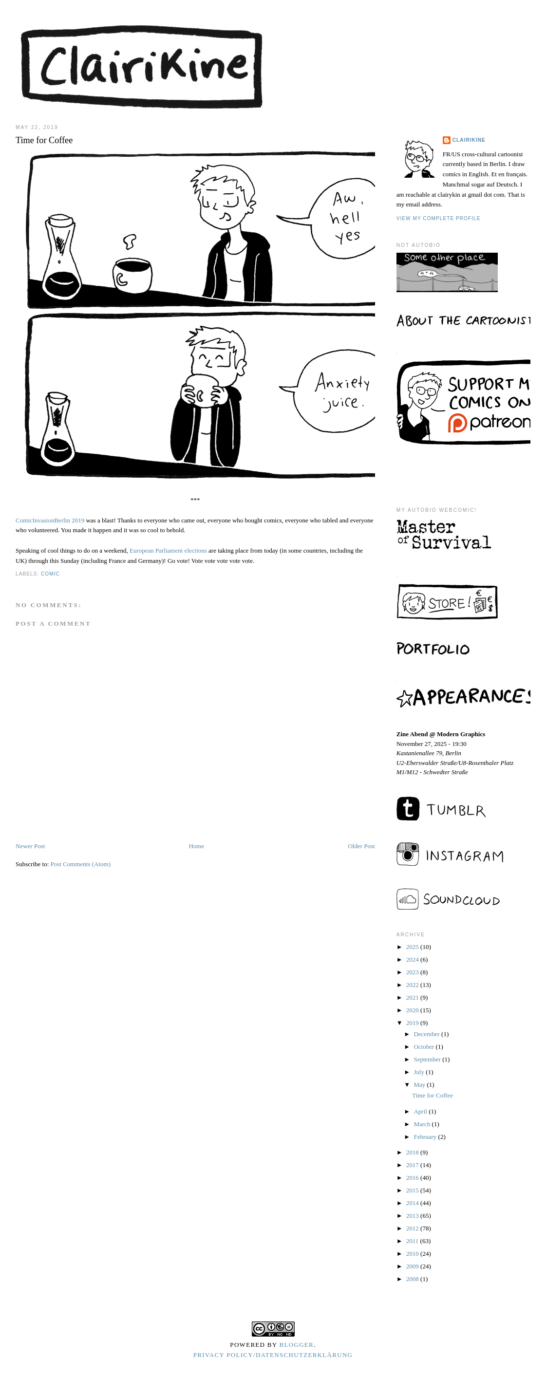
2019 (413, 1022)
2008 (413, 1279)
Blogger (297, 1344)
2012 (413, 1228)
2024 (413, 959)
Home (196, 846)
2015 (413, 1190)
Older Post (361, 846)
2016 (413, 1177)
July (420, 1072)
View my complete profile (438, 218)
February (426, 1136)
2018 (413, 1152)
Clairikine (469, 140)
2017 (413, 1165)
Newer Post (30, 846)
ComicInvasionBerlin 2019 (50, 520)
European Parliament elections (168, 550)
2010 (413, 1253)
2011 (413, 1241)
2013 (413, 1215)
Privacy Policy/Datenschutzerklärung (273, 1354)
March (423, 1124)
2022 (413, 984)
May (420, 1084)
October (424, 1046)
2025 (413, 946)
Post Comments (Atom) (81, 864)
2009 (413, 1266)
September (428, 1059)
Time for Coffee (432, 1095)
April (421, 1111)
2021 (413, 997)
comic (50, 574)
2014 (413, 1203)
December (427, 1034)
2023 (413, 972)
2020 (413, 1010)
